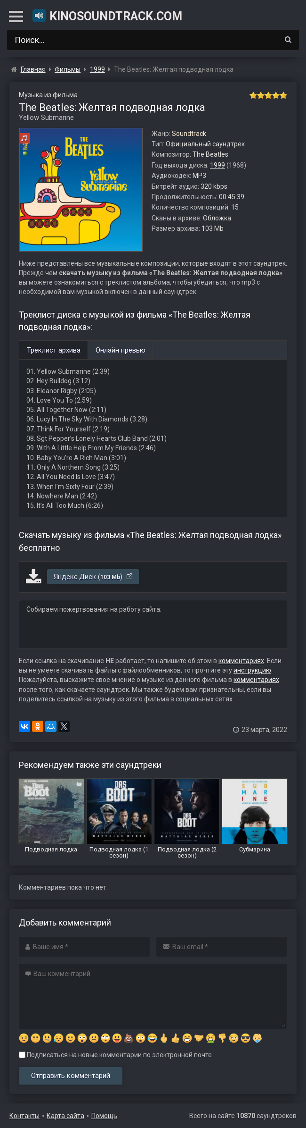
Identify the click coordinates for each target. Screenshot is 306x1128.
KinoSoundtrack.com (107, 15)
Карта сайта (65, 1116)
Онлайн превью (120, 350)
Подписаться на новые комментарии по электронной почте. (116, 1055)
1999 (217, 165)
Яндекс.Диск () (93, 576)
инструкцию (252, 670)
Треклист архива (54, 350)
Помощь (104, 1116)
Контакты (24, 1116)
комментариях (241, 661)
